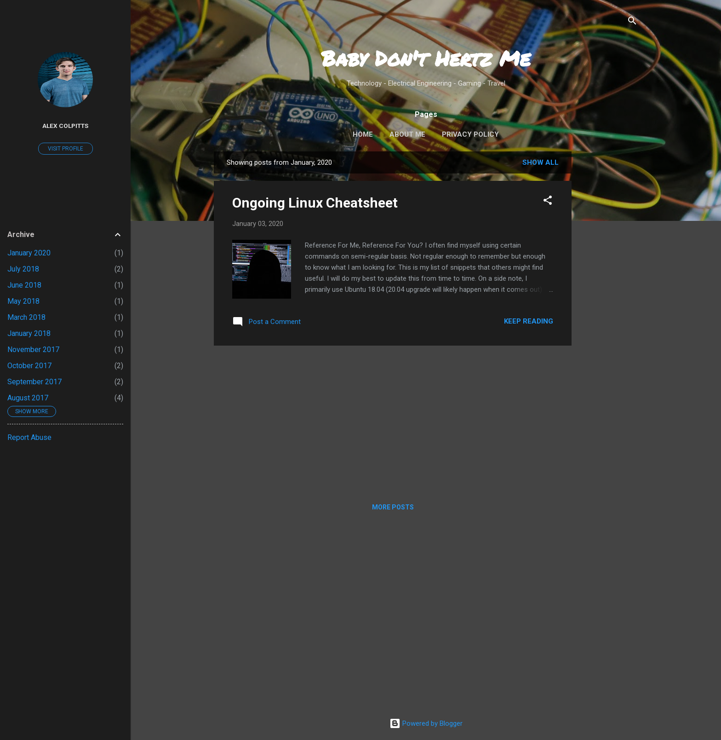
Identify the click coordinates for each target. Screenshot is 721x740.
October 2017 (29, 365)
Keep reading (528, 321)
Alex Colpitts (65, 125)
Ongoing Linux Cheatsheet (315, 203)
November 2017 (33, 349)
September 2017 (34, 381)
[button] (547, 201)
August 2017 (27, 397)
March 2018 (26, 317)
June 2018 (24, 285)
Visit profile (65, 148)
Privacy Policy (470, 134)
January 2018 (29, 333)
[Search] (632, 21)
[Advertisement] (608, 289)
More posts (393, 507)
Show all (540, 162)
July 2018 (23, 269)
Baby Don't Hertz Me (425, 58)
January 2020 (29, 253)
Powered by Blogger (426, 723)
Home (363, 134)
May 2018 (23, 301)
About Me (407, 134)
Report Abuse (29, 437)
